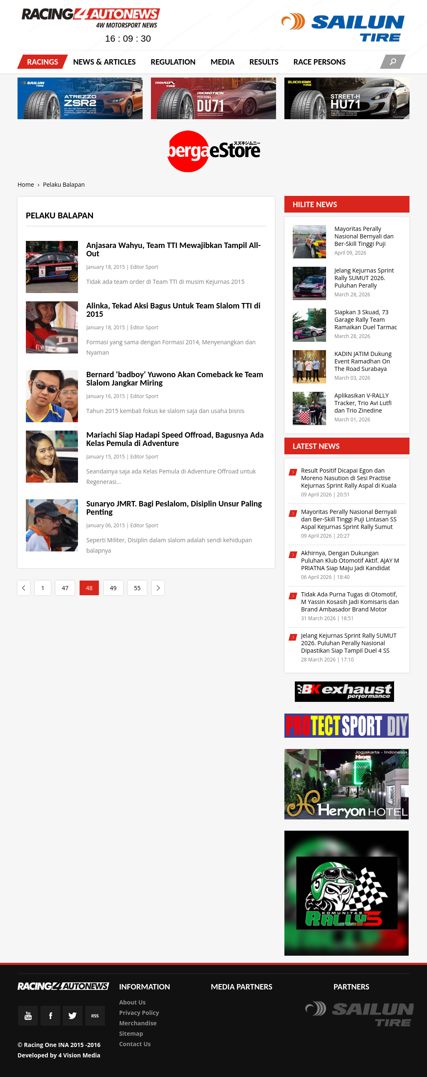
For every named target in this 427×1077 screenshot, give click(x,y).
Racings (42, 62)
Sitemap (131, 1033)
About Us (132, 1002)
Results (264, 62)
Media (222, 62)
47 (65, 588)
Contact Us (135, 1044)
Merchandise (138, 1023)
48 (89, 588)
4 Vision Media (79, 1055)
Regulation (173, 62)
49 (113, 588)
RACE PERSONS (320, 62)
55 (137, 588)
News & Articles (104, 62)
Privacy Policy (139, 1013)
